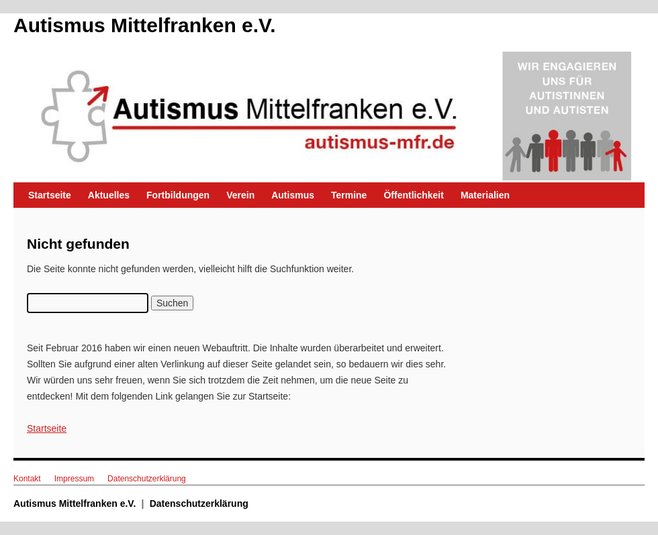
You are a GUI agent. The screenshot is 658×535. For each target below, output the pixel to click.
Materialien (485, 195)
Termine (349, 195)
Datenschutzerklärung (146, 478)
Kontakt (27, 478)
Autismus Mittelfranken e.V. (144, 25)
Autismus (292, 195)
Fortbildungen (177, 195)
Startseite (49, 195)
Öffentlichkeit (413, 195)
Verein (240, 195)
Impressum (74, 478)
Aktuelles (109, 195)
